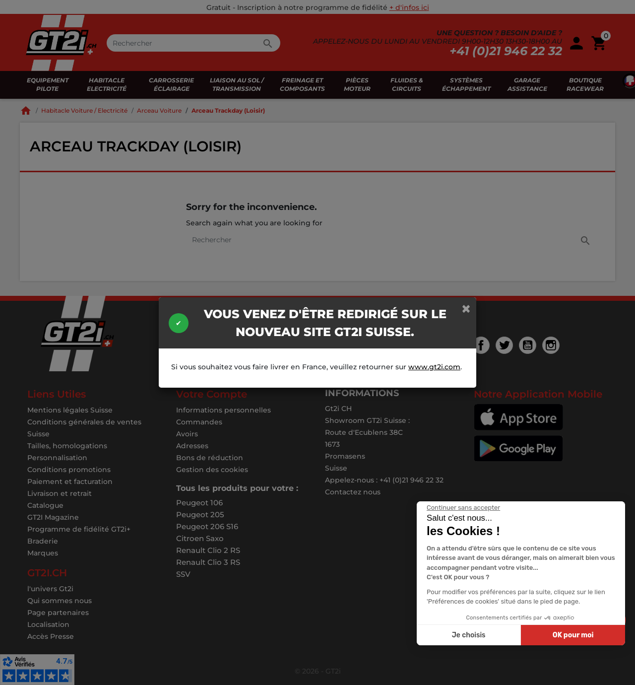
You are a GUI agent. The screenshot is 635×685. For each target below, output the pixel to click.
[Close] (466, 308)
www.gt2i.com (434, 366)
